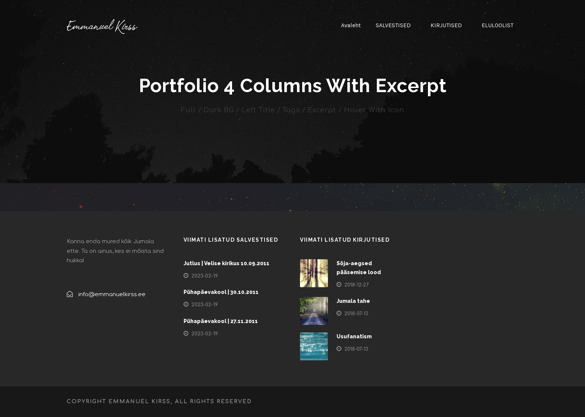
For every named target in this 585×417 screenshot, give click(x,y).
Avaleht (351, 25)
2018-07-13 (356, 313)
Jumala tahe (353, 301)
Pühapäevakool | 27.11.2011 (221, 321)
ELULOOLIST (497, 25)
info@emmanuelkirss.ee (112, 294)
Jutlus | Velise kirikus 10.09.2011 (226, 263)
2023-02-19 (204, 276)
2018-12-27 (356, 285)
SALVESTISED (393, 25)
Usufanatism (354, 336)
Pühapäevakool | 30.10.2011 (221, 292)
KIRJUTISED (446, 25)
